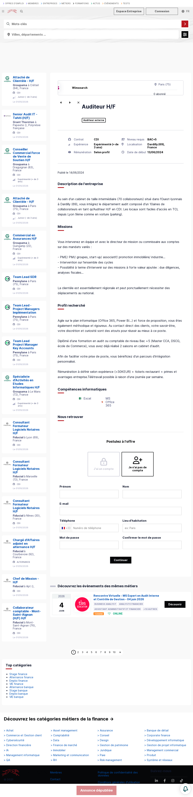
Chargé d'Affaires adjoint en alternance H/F (26, 543)
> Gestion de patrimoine (112, 745)
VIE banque (16, 696)
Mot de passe (69, 537)
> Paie (101, 755)
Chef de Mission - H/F (26, 580)
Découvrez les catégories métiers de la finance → (59, 719)
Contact (55, 779)
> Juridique (104, 750)
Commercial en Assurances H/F (25, 237)
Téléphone (67, 520)
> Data (55, 740)
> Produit (150, 755)
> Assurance (105, 730)
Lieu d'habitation (134, 520)
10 (114, 652)
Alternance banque (21, 687)
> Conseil (103, 735)
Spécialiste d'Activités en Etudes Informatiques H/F (26, 382)
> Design (103, 740)
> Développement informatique (164, 740)
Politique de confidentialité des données (118, 774)
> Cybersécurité (14, 740)
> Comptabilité (60, 735)
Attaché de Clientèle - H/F (23, 79)
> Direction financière (17, 745)
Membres (56, 772)
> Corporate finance (157, 735)
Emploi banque (18, 693)
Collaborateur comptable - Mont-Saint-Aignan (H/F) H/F (27, 613)
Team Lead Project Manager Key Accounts (25, 344)
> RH (54, 760)
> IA (6, 750)
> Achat (9, 730)
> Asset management (64, 730)
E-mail (64, 503)
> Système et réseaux (158, 760)
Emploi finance (18, 680)
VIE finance (16, 683)
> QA (7, 760)
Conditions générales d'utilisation (119, 782)
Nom (126, 486)
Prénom (65, 486)
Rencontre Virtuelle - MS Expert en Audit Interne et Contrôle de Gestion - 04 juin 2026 (126, 597)
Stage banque (18, 690)
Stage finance (18, 674)
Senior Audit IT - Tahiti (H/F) (25, 116)
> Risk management (109, 760)
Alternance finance (21, 677)
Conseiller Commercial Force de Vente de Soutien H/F (26, 154)
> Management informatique (22, 755)
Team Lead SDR (24, 277)
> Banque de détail (156, 730)
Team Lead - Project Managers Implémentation (26, 308)
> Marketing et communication (70, 755)
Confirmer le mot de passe (142, 537)
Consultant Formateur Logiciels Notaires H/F (26, 427)
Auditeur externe (93, 120)
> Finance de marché (64, 745)
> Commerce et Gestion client (23, 735)
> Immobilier (58, 750)
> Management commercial (161, 750)
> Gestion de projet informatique (165, 745)
